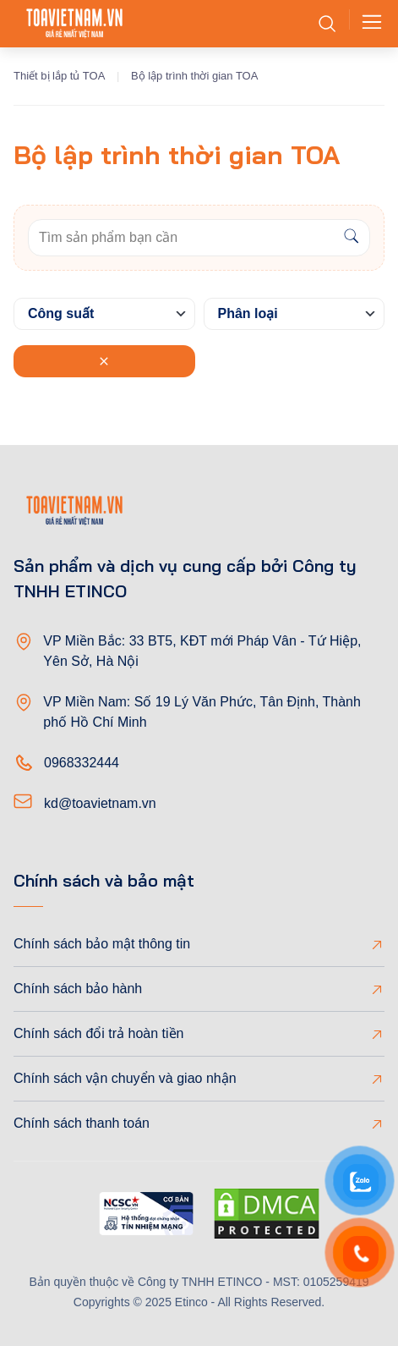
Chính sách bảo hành (78, 988)
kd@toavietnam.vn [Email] (100, 803)
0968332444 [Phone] (81, 762)
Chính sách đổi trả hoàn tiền (98, 1033)
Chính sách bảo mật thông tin (102, 944)
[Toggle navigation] (366, 23)
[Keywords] (181, 237)
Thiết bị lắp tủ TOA (59, 75)
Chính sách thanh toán (82, 1123)
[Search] (351, 237)
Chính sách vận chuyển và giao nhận (125, 1078)
